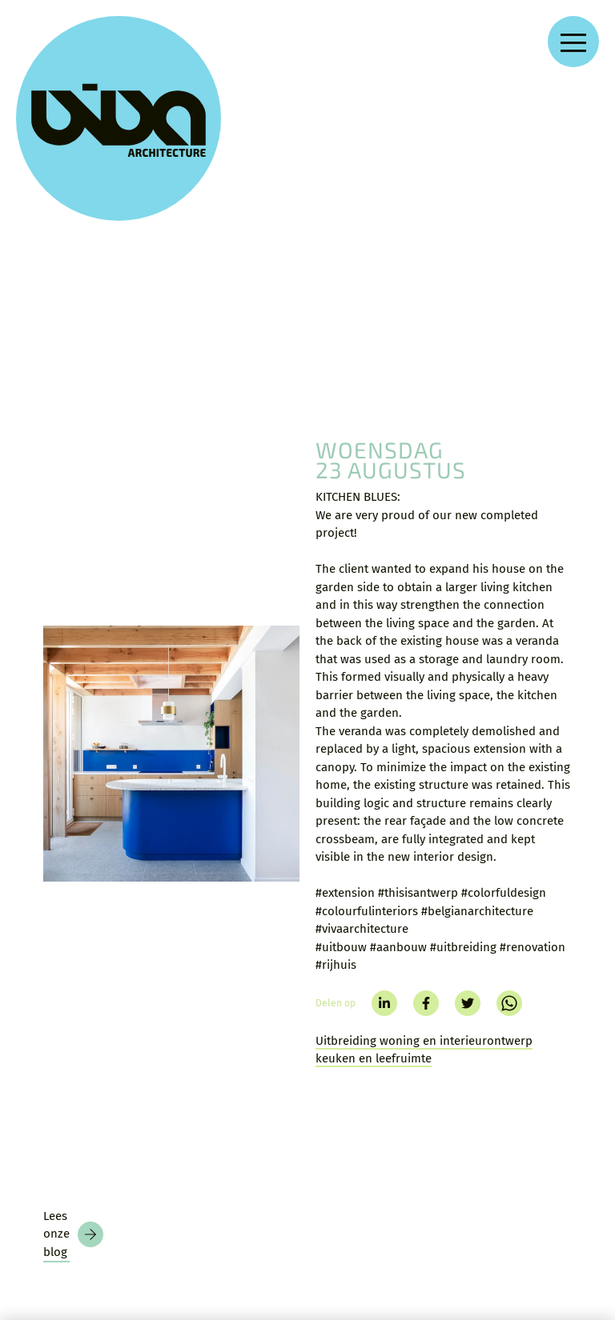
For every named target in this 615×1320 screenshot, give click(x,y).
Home (237, 1048)
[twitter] (467, 790)
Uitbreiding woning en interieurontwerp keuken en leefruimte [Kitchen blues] (424, 837)
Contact (347, 1048)
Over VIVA (251, 1138)
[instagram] (471, 1081)
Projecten (251, 1078)
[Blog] (73, 899)
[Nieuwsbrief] (67, 1242)
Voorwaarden (361, 1139)
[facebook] (426, 790)
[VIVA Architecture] (73, 73)
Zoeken (346, 1079)
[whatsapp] (509, 790)
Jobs (235, 1169)
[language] (575, 1222)
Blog (236, 1108)
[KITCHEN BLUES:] (171, 541)
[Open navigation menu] (573, 41)
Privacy (346, 1109)
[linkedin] (384, 790)
